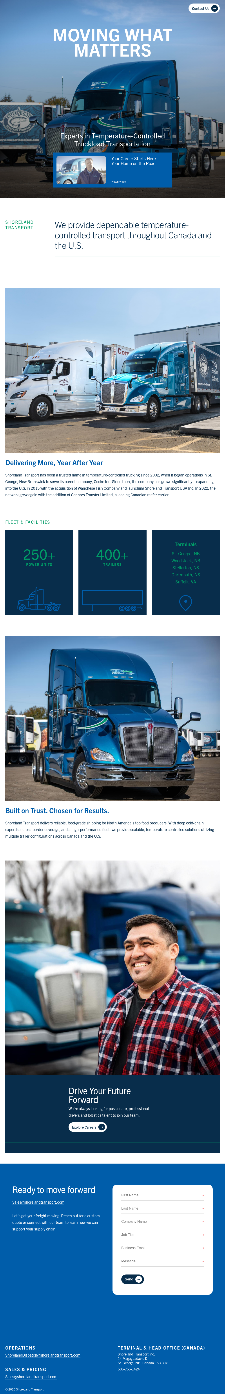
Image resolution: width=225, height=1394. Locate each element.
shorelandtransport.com (38, 1202)
